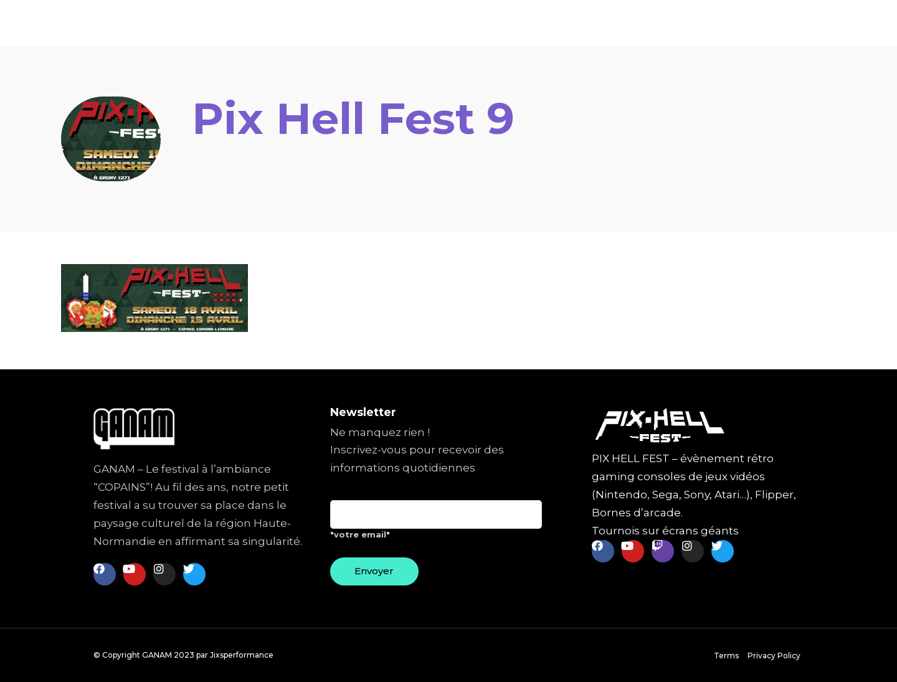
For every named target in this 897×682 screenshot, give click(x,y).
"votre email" (436, 524)
